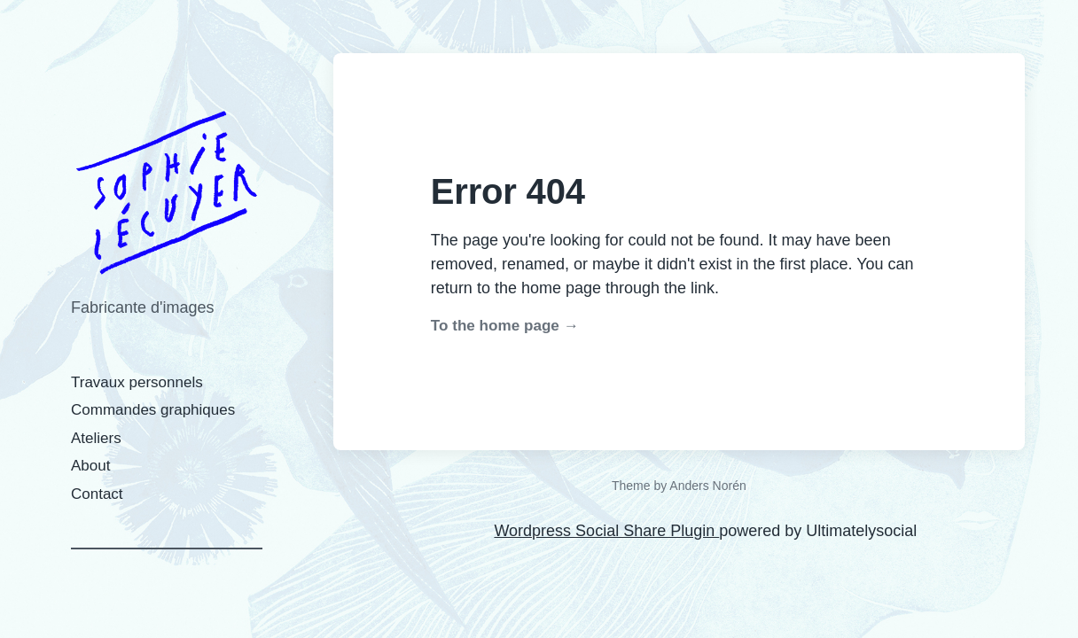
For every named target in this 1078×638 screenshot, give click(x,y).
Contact (97, 494)
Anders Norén (707, 485)
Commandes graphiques (153, 409)
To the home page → (505, 325)
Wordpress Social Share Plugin (606, 531)
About (90, 465)
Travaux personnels (137, 382)
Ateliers (96, 438)
